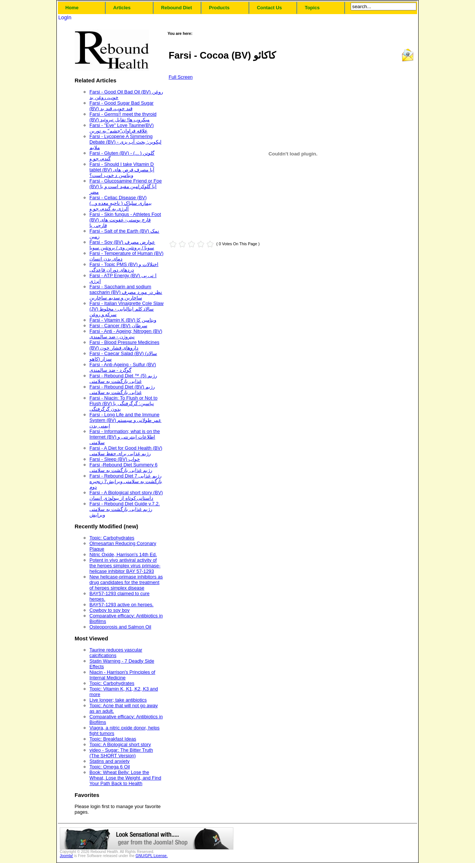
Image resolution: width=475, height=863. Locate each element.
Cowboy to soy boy (109, 610)
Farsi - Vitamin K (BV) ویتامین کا (122, 320)
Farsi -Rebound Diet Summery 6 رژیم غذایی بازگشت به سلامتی (123, 467)
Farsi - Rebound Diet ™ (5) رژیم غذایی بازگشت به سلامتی (123, 378)
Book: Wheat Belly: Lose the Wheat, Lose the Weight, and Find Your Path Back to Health (125, 778)
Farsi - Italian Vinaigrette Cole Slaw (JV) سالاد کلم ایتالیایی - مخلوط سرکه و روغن (126, 309)
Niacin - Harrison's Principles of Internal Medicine (122, 674)
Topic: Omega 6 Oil (109, 767)
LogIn (64, 17)
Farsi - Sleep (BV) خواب (114, 459)
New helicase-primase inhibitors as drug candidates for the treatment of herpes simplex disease (126, 582)
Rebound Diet (176, 7)
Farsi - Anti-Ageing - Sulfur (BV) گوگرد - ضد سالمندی (122, 367)
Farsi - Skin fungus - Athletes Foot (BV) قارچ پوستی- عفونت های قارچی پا (125, 219)
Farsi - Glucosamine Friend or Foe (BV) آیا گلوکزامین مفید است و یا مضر (125, 186)
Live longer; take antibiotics (118, 700)
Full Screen (180, 77)
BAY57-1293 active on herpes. (121, 604)
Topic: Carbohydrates (111, 538)
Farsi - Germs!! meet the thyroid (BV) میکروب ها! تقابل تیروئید (123, 116)
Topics (312, 7)
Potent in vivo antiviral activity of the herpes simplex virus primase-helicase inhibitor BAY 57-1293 (124, 565)
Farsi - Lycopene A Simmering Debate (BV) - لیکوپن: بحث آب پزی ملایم (125, 142)
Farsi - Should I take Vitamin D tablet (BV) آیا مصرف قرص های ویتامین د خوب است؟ (121, 169)
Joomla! (66, 856)
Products (219, 7)
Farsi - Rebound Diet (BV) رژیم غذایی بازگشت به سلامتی (122, 389)
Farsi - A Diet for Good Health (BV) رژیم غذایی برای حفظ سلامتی (125, 450)
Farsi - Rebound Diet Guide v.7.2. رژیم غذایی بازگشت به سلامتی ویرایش (124, 509)
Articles (122, 7)
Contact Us (269, 7)
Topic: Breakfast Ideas (112, 739)
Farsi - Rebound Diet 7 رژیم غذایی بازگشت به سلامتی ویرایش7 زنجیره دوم (125, 481)
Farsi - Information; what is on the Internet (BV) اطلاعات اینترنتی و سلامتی (124, 437)
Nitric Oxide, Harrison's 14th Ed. (123, 554)
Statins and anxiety (109, 761)
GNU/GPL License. (151, 856)
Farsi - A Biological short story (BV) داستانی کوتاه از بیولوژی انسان (126, 495)
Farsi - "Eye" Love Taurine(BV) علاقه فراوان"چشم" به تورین (121, 128)
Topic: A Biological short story (120, 744)
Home (72, 7)
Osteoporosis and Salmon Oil (120, 627)
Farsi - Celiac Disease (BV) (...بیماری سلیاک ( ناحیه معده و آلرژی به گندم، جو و (120, 203)
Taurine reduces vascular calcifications (115, 652)
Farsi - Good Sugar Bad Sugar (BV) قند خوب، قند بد (121, 105)
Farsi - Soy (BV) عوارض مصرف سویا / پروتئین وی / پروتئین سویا (122, 244)
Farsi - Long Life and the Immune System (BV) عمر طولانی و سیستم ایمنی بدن (125, 420)
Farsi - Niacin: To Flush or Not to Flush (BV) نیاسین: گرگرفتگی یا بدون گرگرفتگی (123, 403)
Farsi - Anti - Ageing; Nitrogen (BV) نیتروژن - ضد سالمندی (125, 333)
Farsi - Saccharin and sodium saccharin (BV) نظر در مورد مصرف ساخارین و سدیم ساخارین (125, 292)
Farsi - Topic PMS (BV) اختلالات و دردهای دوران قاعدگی (123, 267)
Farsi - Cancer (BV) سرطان (118, 325)
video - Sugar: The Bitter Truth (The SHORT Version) (121, 752)
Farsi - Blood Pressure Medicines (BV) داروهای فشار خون (124, 345)
